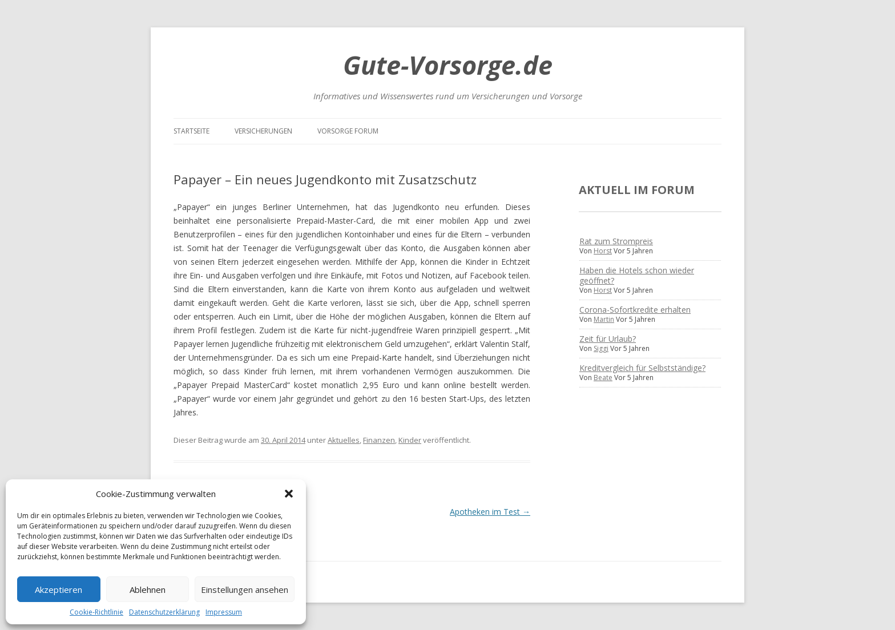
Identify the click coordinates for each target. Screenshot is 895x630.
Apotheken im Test (490, 511)
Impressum (223, 612)
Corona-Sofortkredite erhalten (635, 309)
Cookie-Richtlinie (96, 612)
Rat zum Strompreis (616, 241)
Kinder (409, 440)
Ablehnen (148, 589)
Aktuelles (344, 440)
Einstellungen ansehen (244, 589)
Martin (604, 319)
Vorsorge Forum (347, 131)
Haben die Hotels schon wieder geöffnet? (636, 275)
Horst (603, 251)
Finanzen (379, 440)
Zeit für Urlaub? (607, 338)
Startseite (191, 131)
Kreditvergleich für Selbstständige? (642, 367)
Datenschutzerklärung (164, 612)
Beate (603, 377)
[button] (289, 493)
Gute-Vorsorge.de (448, 64)
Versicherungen (263, 131)
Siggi (601, 348)
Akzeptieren (58, 589)
